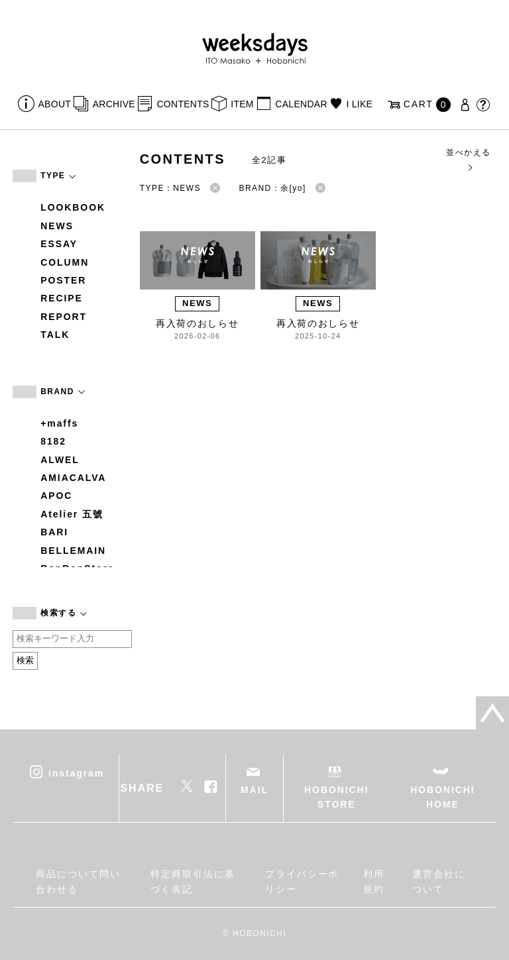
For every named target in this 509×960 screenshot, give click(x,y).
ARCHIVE (114, 104)
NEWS (57, 226)
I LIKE (359, 104)
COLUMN (64, 262)
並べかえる (468, 159)
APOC (56, 495)
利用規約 (373, 881)
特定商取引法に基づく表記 (192, 881)
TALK (55, 334)
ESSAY (59, 244)
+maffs (59, 423)
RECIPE (61, 298)
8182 (53, 441)
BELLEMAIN (73, 550)
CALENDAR (301, 104)
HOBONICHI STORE (336, 797)
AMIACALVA (73, 477)
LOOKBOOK (72, 207)
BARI (54, 532)
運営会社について (438, 881)
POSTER (63, 280)
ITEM (242, 104)
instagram (76, 772)
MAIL (254, 789)
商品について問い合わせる (78, 881)
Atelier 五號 (71, 514)
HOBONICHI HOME (442, 797)
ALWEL (60, 459)
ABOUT (55, 104)
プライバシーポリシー (302, 881)
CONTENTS (182, 104)
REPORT (63, 316)
